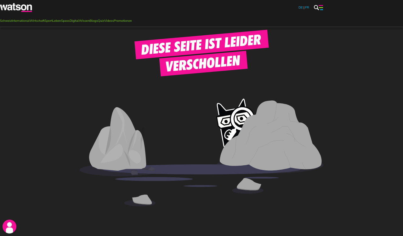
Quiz (101, 21)
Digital (74, 21)
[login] (9, 226)
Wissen (84, 21)
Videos (109, 21)
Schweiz (6, 21)
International (21, 21)
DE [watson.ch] (300, 7)
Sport (49, 21)
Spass (65, 21)
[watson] (16, 7)
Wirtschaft (37, 21)
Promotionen (123, 21)
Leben (57, 21)
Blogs (94, 21)
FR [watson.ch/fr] (307, 7)
